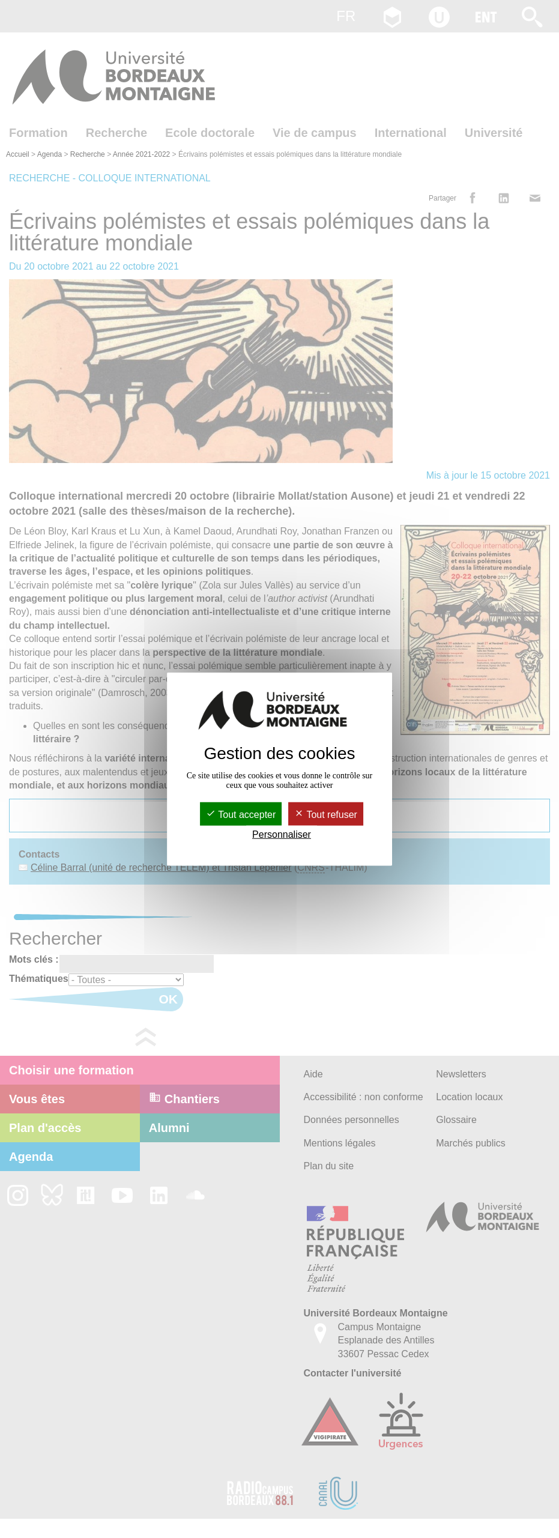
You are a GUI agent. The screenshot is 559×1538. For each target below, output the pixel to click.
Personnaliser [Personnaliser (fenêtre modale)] (281, 834)
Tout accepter (241, 814)
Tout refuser (325, 814)
